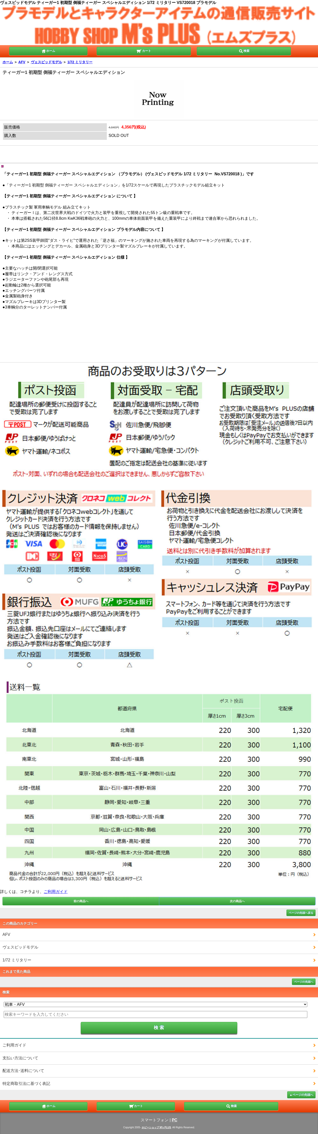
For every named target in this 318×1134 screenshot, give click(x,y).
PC (174, 1120)
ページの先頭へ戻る (301, 912)
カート (143, 50)
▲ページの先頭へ (301, 1095)
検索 (243, 50)
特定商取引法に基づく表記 (26, 1083)
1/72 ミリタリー (79, 62)
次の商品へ (237, 901)
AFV (21, 62)
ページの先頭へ (303, 981)
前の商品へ (81, 901)
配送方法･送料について (23, 1071)
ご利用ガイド (56, 891)
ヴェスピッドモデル (46, 62)
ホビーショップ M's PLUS (156, 1127)
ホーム (48, 50)
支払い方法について (20, 1058)
